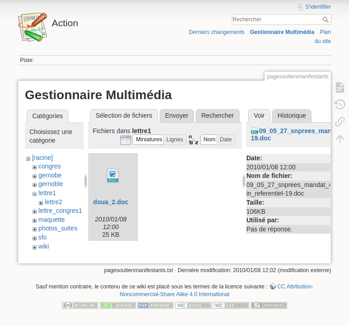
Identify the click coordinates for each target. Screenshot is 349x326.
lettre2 (53, 202)
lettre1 (47, 193)
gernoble (50, 183)
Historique (292, 115)
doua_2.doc (110, 202)
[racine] (42, 157)
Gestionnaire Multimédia (282, 32)
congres (49, 166)
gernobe (49, 175)
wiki (43, 246)
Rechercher (326, 19)
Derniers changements (216, 32)
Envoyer (176, 115)
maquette (51, 219)
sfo (42, 237)
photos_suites (57, 228)
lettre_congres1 (60, 210)
